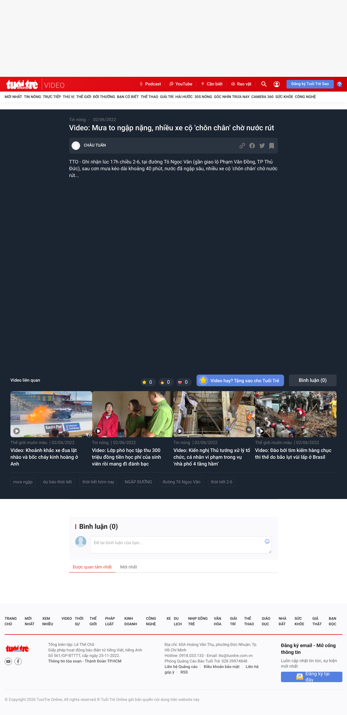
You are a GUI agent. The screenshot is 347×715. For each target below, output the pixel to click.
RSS (184, 672)
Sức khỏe (284, 97)
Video (66, 618)
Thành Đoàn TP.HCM (103, 661)
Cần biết (211, 84)
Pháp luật (110, 621)
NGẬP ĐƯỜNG (138, 482)
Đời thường (104, 97)
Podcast (149, 84)
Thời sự (79, 621)
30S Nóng (203, 97)
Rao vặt (240, 84)
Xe (168, 618)
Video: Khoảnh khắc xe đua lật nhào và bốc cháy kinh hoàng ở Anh (44, 457)
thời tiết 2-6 (221, 482)
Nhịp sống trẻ (198, 621)
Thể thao (149, 97)
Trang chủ (11, 621)
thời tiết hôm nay (98, 482)
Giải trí (167, 97)
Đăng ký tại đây (318, 677)
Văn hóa (217, 621)
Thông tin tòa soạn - (66, 661)
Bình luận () (313, 380)
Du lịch (178, 621)
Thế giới (83, 97)
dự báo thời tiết (57, 482)
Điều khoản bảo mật (222, 667)
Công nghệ (305, 97)
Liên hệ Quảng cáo (181, 667)
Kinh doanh (130, 621)
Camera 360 (262, 97)
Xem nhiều (47, 621)
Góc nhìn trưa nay (232, 97)
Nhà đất (282, 621)
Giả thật (317, 621)
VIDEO (54, 85)
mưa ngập (23, 482)
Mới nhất (13, 97)
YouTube (180, 84)
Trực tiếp (52, 97)
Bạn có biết (128, 97)
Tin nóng (32, 97)
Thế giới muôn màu (28, 442)
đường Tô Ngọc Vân (181, 482)
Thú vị (68, 97)
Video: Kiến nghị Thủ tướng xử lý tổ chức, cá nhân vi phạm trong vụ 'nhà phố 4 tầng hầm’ (212, 457)
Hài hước (184, 97)
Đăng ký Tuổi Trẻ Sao (310, 84)
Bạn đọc (332, 621)
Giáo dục (266, 621)
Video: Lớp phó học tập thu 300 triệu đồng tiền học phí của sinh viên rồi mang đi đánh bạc (126, 457)
